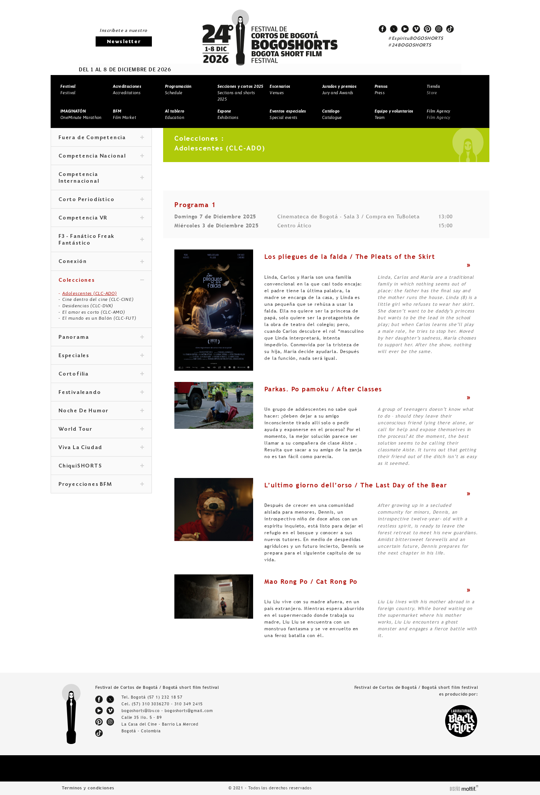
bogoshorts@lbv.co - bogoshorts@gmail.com (167, 710)
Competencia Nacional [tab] (101, 156)
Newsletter (124, 41)
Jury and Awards (339, 89)
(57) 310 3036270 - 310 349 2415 (167, 703)
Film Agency (438, 114)
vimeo (416, 29)
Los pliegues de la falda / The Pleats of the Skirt (349, 256)
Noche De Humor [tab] (101, 411)
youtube (405, 29)
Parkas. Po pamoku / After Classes (323, 389)
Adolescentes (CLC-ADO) (89, 293)
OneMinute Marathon (80, 114)
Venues (280, 89)
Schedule (178, 89)
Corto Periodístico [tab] (101, 200)
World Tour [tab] (101, 429)
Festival (67, 89)
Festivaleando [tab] (101, 392)
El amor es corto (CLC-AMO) (93, 312)
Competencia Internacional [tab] (101, 178)
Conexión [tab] (101, 261)
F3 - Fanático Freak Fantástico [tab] (101, 240)
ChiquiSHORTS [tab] (101, 466)
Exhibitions (228, 114)
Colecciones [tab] (101, 280)
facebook (382, 29)
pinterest (427, 29)
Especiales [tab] (101, 356)
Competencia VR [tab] (101, 218)
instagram (438, 29)
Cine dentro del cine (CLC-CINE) (98, 299)
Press (381, 89)
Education (174, 114)
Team (394, 114)
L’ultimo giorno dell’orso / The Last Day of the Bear (355, 485)
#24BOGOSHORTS (410, 45)
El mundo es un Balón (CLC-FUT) (99, 318)
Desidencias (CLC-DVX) (87, 305)
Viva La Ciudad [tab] (101, 448)
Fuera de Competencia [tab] (101, 138)
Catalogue (332, 114)
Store (433, 89)
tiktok (450, 29)
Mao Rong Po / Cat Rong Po (311, 581)
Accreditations (127, 89)
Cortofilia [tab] (101, 374)
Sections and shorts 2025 (241, 92)
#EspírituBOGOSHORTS (416, 38)
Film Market (124, 114)
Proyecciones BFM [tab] (101, 484)
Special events (288, 114)
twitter (394, 29)
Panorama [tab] (101, 337)
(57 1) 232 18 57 (165, 697)
